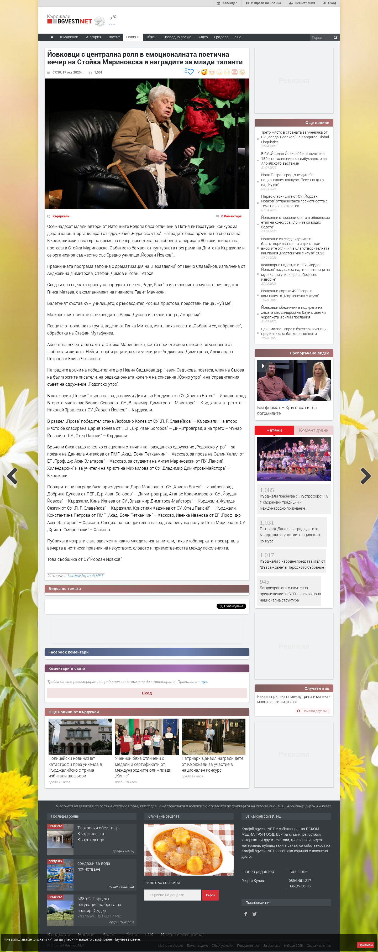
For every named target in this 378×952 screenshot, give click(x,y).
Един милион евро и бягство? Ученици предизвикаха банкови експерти (294, 331)
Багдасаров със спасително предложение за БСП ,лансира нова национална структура (290, 594)
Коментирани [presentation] (314, 430)
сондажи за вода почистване (93, 866)
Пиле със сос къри (162, 882)
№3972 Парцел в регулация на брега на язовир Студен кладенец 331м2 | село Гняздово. (99, 910)
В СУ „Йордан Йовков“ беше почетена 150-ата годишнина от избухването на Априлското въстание (294, 158)
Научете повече (126, 939)
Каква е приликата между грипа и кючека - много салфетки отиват (293, 699)
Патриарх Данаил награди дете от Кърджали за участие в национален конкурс (212, 764)
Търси (210, 895)
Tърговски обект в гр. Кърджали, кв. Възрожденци (98, 833)
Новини (132, 36)
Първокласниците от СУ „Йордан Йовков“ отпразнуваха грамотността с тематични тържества (294, 201)
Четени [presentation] (274, 430)
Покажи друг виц (312, 711)
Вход (147, 693)
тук (204, 681)
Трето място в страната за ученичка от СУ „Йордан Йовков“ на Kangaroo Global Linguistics (295, 137)
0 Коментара (231, 216)
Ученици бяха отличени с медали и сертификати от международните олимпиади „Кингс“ (143, 766)
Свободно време (177, 36)
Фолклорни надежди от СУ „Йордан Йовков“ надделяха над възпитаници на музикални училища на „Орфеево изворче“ (295, 272)
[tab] (274, 432)
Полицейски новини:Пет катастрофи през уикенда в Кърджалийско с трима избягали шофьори (75, 766)
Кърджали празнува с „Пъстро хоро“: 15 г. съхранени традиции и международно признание (294, 502)
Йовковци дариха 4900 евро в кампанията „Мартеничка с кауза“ (290, 293)
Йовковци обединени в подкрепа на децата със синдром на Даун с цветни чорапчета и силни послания (293, 312)
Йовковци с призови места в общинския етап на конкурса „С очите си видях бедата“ (295, 222)
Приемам (366, 945)
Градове (221, 36)
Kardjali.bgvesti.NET (85, 575)
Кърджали (60, 216)
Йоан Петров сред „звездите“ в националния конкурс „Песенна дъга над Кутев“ (292, 179)
